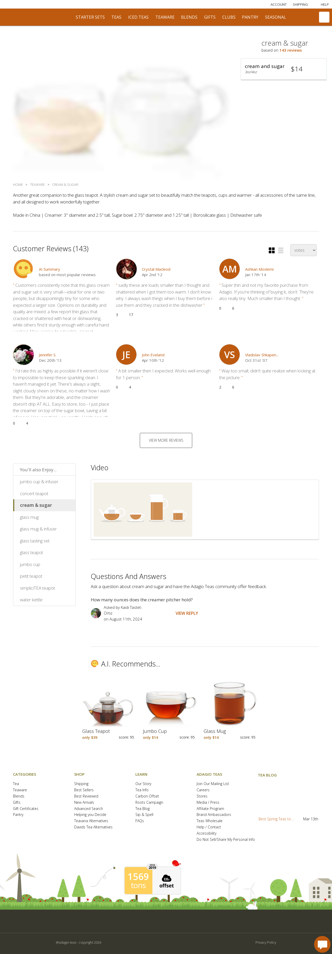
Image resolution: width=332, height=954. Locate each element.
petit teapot (31, 576)
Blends (18, 796)
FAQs (139, 821)
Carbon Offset (147, 796)
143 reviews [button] (290, 50)
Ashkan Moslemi (259, 269)
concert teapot (34, 493)
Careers (203, 790)
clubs (229, 17)
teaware (165, 17)
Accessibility (206, 833)
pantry (250, 17)
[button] (284, 69)
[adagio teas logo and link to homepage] (38, 17)
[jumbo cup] (168, 711)
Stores (202, 796)
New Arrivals (84, 802)
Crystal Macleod (156, 269)
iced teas (138, 17)
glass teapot (31, 552)
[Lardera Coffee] (62, 4)
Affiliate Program (210, 809)
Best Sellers (84, 790)
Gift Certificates (25, 809)
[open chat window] (322, 944)
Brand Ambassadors (214, 815)
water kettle (31, 600)
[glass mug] (229, 711)
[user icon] (229, 268)
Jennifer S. (47, 354)
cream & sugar (36, 505)
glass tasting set (35, 541)
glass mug (29, 517)
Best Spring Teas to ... (276, 818)
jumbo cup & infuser (39, 482)
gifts (210, 17)
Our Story (143, 784)
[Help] (321, 4)
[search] (309, 17)
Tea (16, 784)
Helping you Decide (90, 815)
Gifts (16, 802)
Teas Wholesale (210, 821)
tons (138, 885)
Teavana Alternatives (91, 821)
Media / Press (208, 802)
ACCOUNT (279, 4)
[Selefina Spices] (85, 4)
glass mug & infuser (38, 529)
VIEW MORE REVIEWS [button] (166, 440)
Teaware (20, 790)
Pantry (18, 815)
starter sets (90, 17)
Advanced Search (88, 809)
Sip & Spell (144, 815)
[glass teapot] (108, 711)
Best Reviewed (86, 796)
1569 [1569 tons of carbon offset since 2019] (138, 876)
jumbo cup (30, 564)
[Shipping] (300, 4)
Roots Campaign (149, 802)
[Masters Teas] (38, 4)
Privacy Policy (265, 942)
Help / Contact (209, 827)
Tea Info (142, 790)
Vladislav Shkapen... (262, 354)
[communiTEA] (296, 17)
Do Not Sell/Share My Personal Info (226, 839)
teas (116, 17)
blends (189, 17)
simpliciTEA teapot (37, 588)
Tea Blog (142, 809)
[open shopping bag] (324, 17)
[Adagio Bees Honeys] (108, 4)
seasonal (275, 17)
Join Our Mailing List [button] (213, 784)
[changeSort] (303, 250)
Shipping (81, 784)
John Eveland (153, 354)
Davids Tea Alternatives (93, 827)
